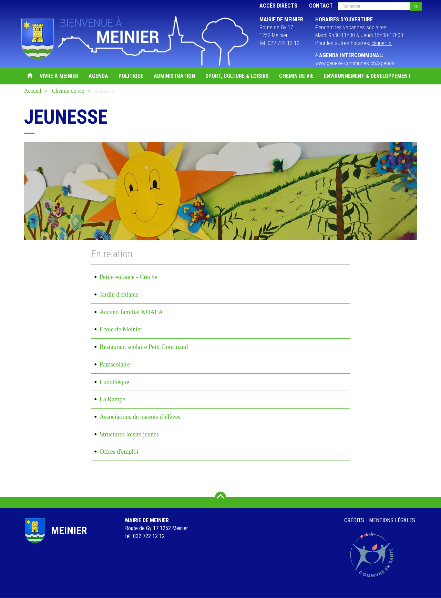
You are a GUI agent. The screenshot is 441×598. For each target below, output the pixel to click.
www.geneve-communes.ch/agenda (354, 63)
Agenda (98, 76)
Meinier (69, 530)
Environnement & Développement (367, 76)
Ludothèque (114, 382)
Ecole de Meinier (121, 329)
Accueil (29, 76)
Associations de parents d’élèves (140, 416)
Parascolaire (115, 364)
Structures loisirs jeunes (129, 434)
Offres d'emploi (119, 451)
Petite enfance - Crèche (128, 277)
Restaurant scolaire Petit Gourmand (144, 346)
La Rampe (112, 399)
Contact (321, 5)
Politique (131, 76)
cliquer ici (381, 43)
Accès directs (278, 5)
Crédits (354, 520)
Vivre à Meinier (59, 76)
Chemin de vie (296, 76)
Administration (174, 76)
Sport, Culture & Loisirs (237, 76)
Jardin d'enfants (119, 294)
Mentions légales (392, 520)
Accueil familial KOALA (131, 312)
